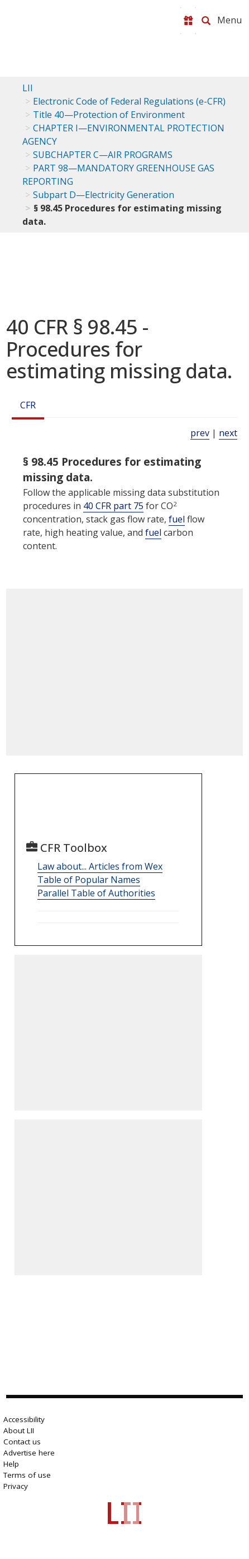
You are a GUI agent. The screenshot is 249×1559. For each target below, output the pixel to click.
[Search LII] (206, 20)
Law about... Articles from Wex (99, 866)
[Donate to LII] (188, 20)
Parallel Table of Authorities (96, 893)
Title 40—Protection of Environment (109, 114)
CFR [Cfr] (28, 405)
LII (27, 88)
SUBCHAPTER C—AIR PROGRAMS (103, 155)
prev (199, 433)
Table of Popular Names (88, 880)
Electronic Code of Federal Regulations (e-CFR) (129, 101)
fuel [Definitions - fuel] (177, 519)
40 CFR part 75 (113, 506)
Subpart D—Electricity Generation (103, 195)
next (228, 433)
